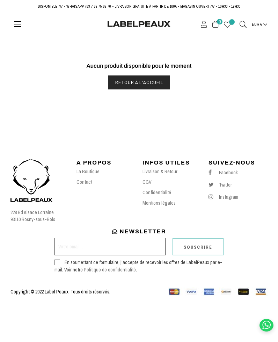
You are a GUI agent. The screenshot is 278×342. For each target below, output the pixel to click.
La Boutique (88, 207)
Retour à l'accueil (139, 118)
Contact (84, 217)
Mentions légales (159, 238)
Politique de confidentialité (110, 305)
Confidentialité (156, 228)
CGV (147, 217)
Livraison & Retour (159, 207)
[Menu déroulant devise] (260, 24)
